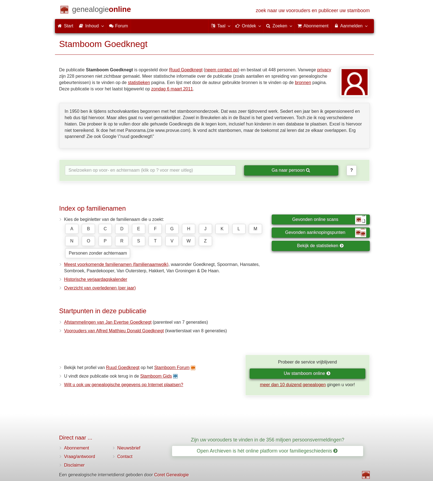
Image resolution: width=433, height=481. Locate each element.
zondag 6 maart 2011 (172, 89)
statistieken (139, 82)
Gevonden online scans (329, 219)
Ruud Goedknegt (185, 69)
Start (65, 25)
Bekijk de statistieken (320, 245)
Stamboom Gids (156, 376)
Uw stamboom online (307, 373)
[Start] (101, 10)
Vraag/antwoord (79, 456)
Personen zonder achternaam (98, 253)
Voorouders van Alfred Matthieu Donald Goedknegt (114, 330)
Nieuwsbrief (129, 448)
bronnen (303, 82)
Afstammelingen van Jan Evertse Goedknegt (108, 322)
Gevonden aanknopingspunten (325, 232)
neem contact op (221, 69)
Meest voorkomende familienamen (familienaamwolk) (116, 264)
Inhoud (91, 25)
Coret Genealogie (171, 474)
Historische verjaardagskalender (95, 279)
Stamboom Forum (171, 367)
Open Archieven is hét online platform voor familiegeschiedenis (267, 451)
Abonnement (76, 448)
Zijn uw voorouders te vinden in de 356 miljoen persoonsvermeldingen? (267, 440)
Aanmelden (350, 25)
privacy (324, 69)
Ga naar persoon (290, 170)
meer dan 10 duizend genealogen (293, 384)
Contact (125, 456)
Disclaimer (74, 465)
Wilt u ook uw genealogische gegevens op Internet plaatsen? (123, 384)
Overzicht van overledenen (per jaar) (100, 288)
